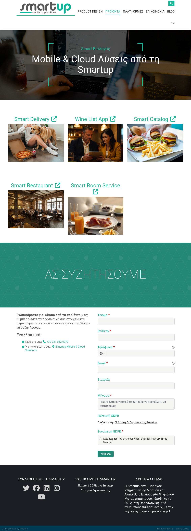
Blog (171, 11)
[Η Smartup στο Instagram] (57, 487)
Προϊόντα (112, 11)
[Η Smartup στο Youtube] (41, 496)
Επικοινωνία (155, 11)
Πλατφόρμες (133, 11)
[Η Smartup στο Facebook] (36, 487)
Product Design (90, 11)
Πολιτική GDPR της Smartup (95, 484)
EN (173, 22)
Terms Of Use (182, 528)
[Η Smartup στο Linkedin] (46, 487)
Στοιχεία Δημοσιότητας (95, 489)
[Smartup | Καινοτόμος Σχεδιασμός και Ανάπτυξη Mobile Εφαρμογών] (45, 8)
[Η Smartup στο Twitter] (26, 487)
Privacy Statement (164, 528)
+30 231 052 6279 (55, 340)
